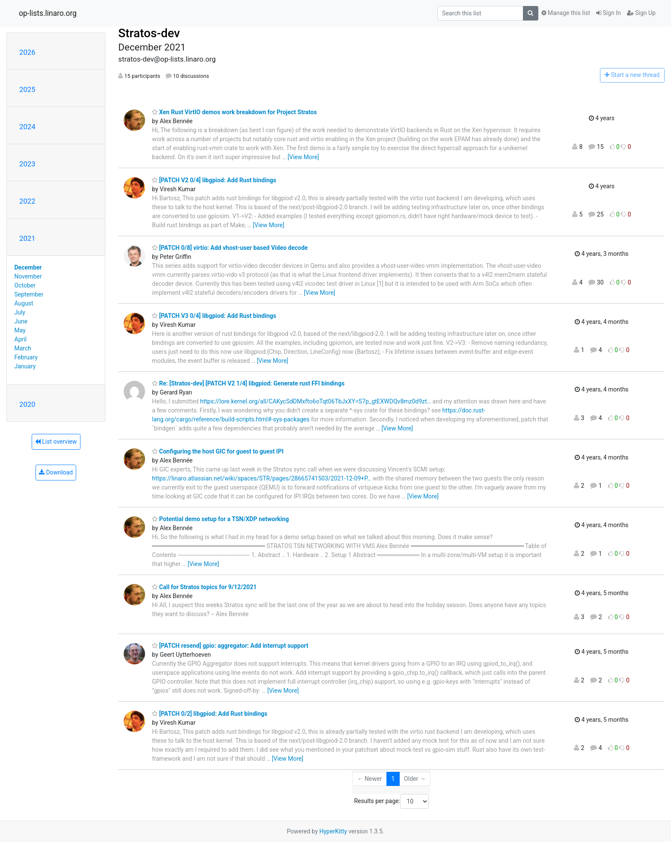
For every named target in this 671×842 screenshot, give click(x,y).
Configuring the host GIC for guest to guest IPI (217, 451)
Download (56, 472)
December (28, 267)
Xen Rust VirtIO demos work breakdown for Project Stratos (234, 112)
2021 (27, 238)
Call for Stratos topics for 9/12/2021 (204, 587)
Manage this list (565, 12)
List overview (56, 441)
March (23, 348)
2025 (27, 89)
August (24, 303)
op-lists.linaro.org (48, 13)
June (21, 321)
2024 (27, 126)
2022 (27, 201)
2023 (27, 164)
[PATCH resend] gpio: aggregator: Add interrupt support (230, 645)
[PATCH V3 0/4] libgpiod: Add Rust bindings (214, 315)
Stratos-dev (149, 33)
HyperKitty (333, 831)
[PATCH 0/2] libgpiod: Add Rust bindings (209, 713)
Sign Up (641, 12)
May (20, 330)
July (20, 312)
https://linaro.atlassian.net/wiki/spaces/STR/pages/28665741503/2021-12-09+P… (261, 478)
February (26, 357)
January (25, 366)
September (29, 294)
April (21, 339)
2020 (27, 404)
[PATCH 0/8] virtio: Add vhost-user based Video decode (230, 247)
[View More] (303, 157)
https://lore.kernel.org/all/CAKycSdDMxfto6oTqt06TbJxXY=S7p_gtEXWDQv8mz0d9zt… (315, 401)
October (25, 285)
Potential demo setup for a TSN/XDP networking (220, 519)
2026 (27, 52)
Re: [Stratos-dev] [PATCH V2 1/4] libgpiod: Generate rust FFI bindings (248, 383)
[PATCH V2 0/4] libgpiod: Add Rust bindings (214, 180)
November (28, 276)
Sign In (608, 12)
